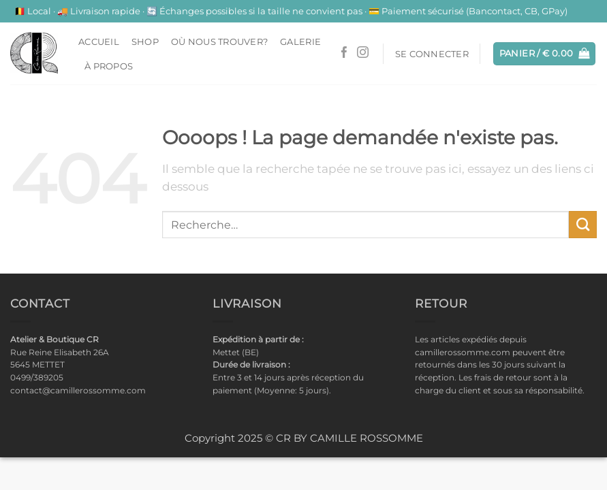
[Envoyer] (583, 225)
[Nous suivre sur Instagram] (363, 53)
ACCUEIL (98, 41)
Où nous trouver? (219, 41)
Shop (145, 41)
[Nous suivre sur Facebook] (344, 53)
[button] (432, 54)
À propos (108, 66)
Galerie (300, 41)
